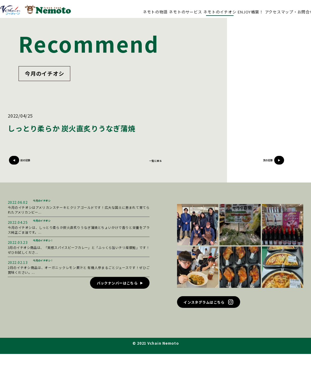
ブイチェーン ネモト (35, 9)
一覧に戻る (155, 163)
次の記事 (271, 163)
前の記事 (40, 163)
